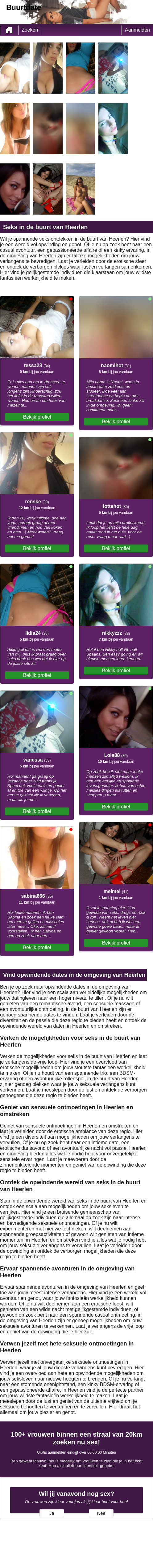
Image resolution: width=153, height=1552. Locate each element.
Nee (101, 1513)
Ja (51, 1513)
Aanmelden (137, 30)
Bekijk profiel (37, 417)
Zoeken (30, 30)
